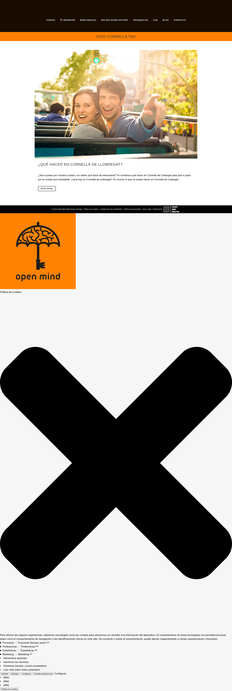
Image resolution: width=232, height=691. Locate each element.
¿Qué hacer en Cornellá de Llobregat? (80, 164)
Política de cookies (91, 209)
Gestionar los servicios (16, 662)
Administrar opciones (15, 658)
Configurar (26, 674)
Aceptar (4, 674)
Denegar (15, 674)
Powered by (167, 209)
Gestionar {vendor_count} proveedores (25, 665)
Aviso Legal (146, 209)
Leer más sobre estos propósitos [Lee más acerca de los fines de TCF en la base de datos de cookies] (21, 669)
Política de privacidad (132, 209)
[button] (116, 463)
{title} (6, 677)
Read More (47, 189)
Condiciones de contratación (111, 209)
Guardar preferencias (43, 674)
